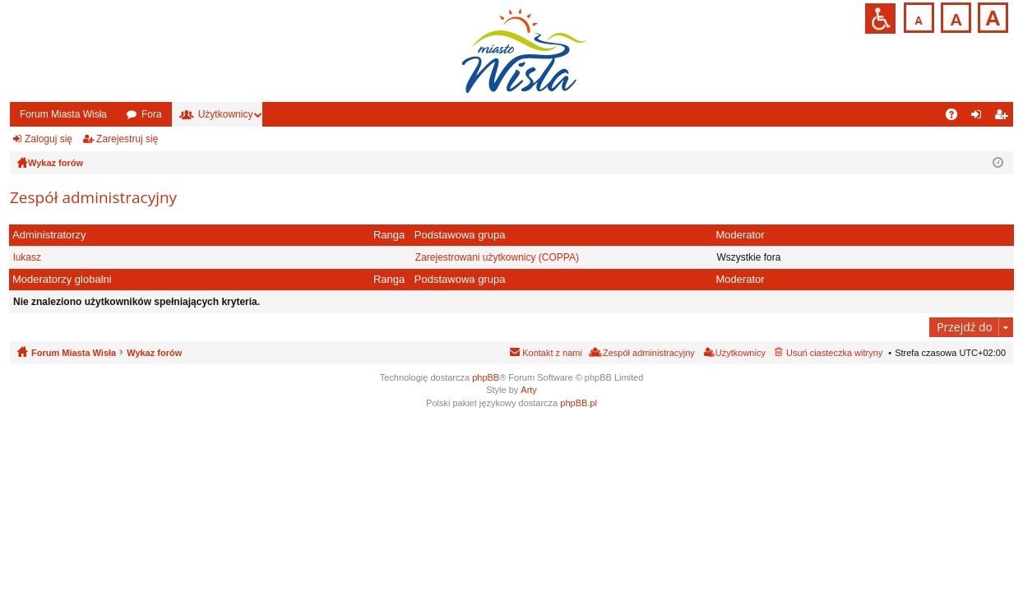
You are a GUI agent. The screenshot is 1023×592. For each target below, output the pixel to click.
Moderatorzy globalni (62, 279)
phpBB (485, 377)
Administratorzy (49, 235)
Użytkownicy (225, 114)
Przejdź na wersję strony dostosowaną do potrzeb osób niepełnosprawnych (880, 18)
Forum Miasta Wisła (63, 114)
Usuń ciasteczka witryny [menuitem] (834, 353)
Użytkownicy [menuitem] (740, 353)
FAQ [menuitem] (957, 118)
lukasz (27, 257)
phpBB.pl (578, 403)
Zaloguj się (48, 139)
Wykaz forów (154, 353)
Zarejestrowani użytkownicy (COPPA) (497, 257)
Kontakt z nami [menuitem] (552, 353)
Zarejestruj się (127, 139)
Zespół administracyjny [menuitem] (649, 353)
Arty (529, 390)
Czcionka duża (991, 16)
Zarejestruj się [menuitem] (1004, 118)
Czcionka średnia (954, 16)
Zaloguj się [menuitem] (979, 118)
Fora (151, 114)
